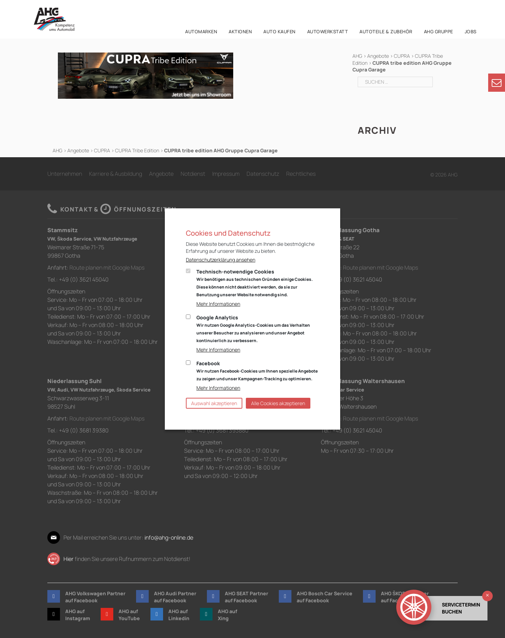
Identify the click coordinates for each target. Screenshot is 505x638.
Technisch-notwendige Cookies (254, 283)
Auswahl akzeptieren (214, 403)
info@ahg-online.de (168, 537)
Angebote (378, 56)
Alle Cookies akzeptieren (278, 403)
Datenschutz (263, 174)
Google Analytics (253, 329)
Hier (68, 559)
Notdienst (193, 174)
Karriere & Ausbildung (115, 174)
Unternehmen (64, 174)
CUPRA (402, 56)
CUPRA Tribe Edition (137, 150)
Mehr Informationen (218, 303)
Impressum (226, 174)
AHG (357, 56)
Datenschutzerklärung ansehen (220, 259)
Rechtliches (301, 174)
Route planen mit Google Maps (106, 267)
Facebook (257, 371)
